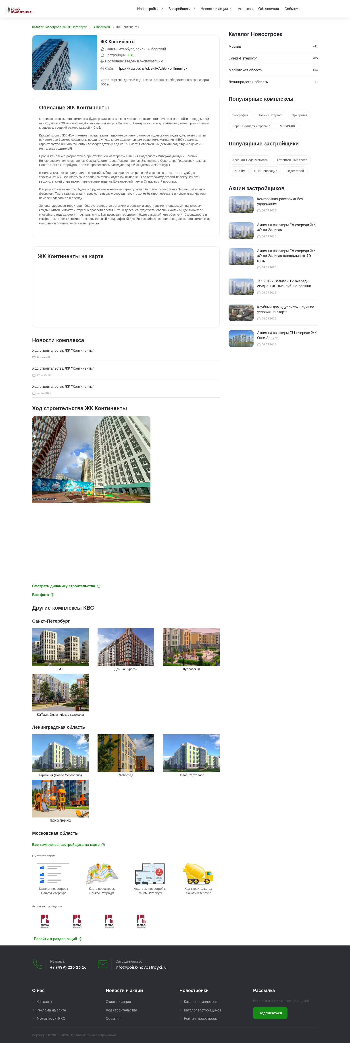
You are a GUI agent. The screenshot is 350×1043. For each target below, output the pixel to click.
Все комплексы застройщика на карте (68, 845)
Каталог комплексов (200, 1001)
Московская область (245, 70)
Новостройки (147, 8)
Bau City (238, 171)
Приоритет (299, 115)
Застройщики (180, 8)
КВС (130, 55)
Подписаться (270, 1013)
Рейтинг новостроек (200, 1018)
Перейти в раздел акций (58, 939)
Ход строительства (121, 1010)
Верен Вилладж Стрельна (251, 126)
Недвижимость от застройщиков (93, 1035)
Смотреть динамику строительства (66, 586)
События (291, 8)
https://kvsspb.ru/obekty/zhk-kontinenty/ (151, 68)
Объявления (268, 8)
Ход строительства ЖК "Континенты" (63, 350)
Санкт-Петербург (243, 58)
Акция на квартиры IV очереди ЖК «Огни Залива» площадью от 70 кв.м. (286, 256)
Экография (240, 115)
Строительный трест (292, 160)
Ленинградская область (248, 82)
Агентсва (245, 8)
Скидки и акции (118, 1001)
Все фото (43, 595)
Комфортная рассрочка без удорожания (280, 201)
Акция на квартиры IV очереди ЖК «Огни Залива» (286, 227)
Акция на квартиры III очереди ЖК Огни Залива (287, 335)
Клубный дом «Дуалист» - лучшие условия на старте (285, 309)
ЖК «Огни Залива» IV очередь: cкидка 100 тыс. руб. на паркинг (284, 283)
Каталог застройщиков (202, 1010)
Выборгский (101, 27)
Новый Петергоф (270, 115)
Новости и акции (214, 8)
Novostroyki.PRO (51, 1018)
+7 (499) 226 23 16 (68, 967)
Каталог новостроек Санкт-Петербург (59, 27)
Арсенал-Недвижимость (250, 160)
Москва (235, 46)
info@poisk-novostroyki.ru (141, 967)
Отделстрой (295, 171)
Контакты (44, 1001)
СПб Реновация (265, 171)
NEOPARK (288, 126)
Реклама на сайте (51, 1010)
